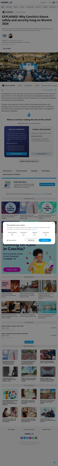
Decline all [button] (31, 240)
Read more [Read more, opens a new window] (34, 229)
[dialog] (29, 233)
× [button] (52, 223)
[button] (11, 240)
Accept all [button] (45, 240)
